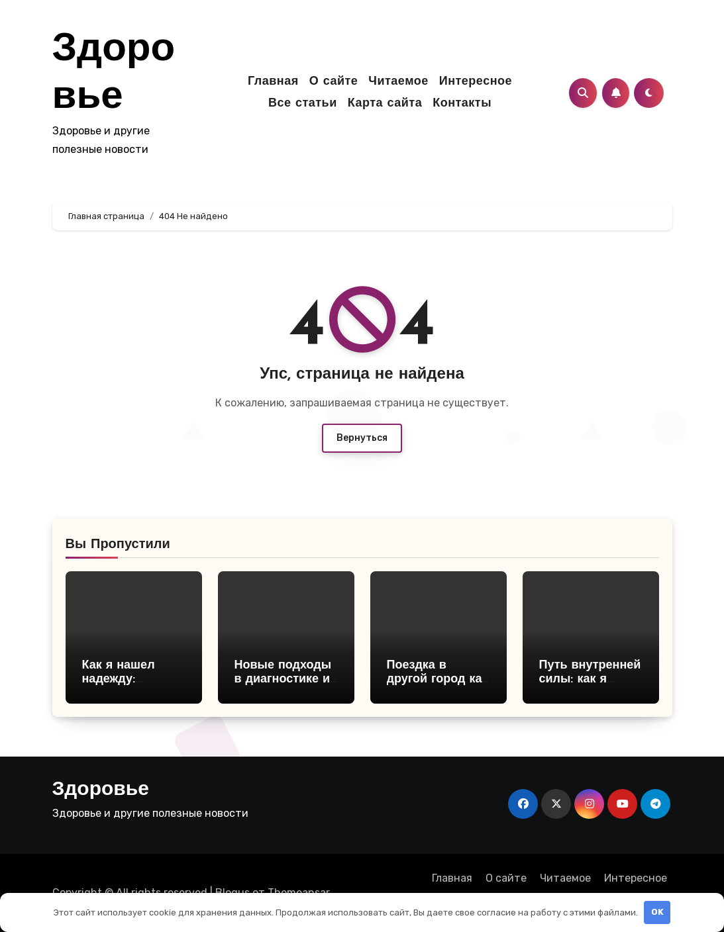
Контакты (462, 103)
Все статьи (302, 103)
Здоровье (100, 790)
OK (657, 912)
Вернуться (362, 437)
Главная (273, 81)
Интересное (475, 81)
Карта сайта (385, 103)
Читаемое (398, 81)
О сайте (333, 81)
